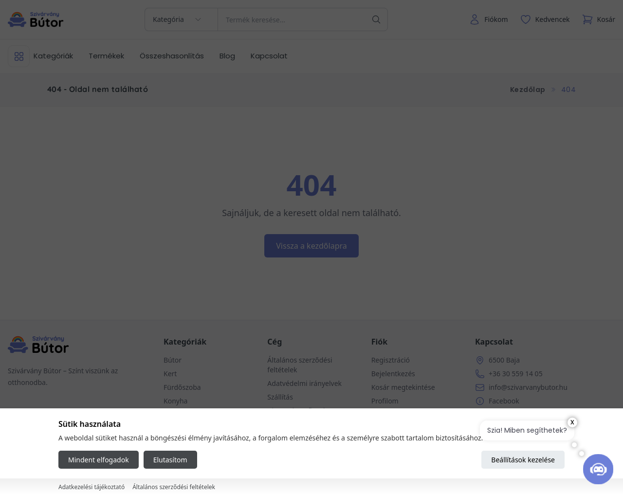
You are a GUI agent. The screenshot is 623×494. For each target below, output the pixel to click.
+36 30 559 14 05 (516, 373)
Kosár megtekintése (403, 387)
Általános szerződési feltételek (173, 487)
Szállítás (280, 397)
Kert (170, 373)
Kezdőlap (528, 89)
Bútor (173, 360)
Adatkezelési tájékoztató (91, 487)
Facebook (504, 400)
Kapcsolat (269, 56)
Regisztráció (390, 360)
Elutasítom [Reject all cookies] (170, 459)
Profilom (385, 400)
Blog (227, 56)
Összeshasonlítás (172, 56)
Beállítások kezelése (523, 459)
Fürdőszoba (182, 387)
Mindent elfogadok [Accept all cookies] (98, 459)
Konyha (175, 400)
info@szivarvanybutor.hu (528, 387)
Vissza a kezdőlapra (311, 245)
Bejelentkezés (393, 373)
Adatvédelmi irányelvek (304, 383)
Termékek (106, 56)
